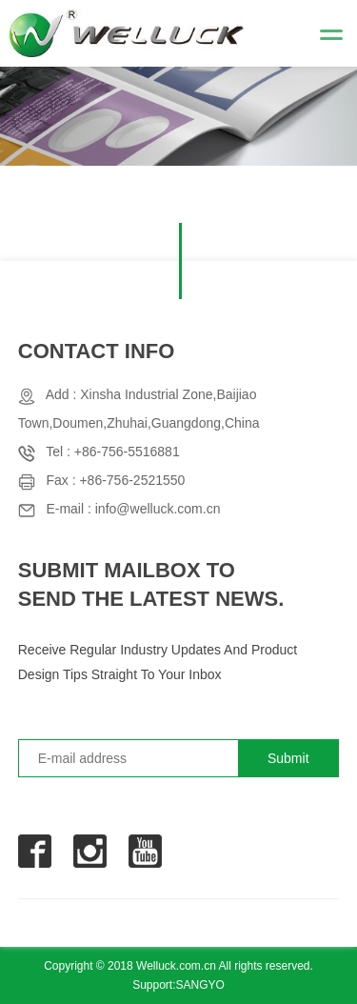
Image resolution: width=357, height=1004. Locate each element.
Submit (288, 758)
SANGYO (200, 985)
